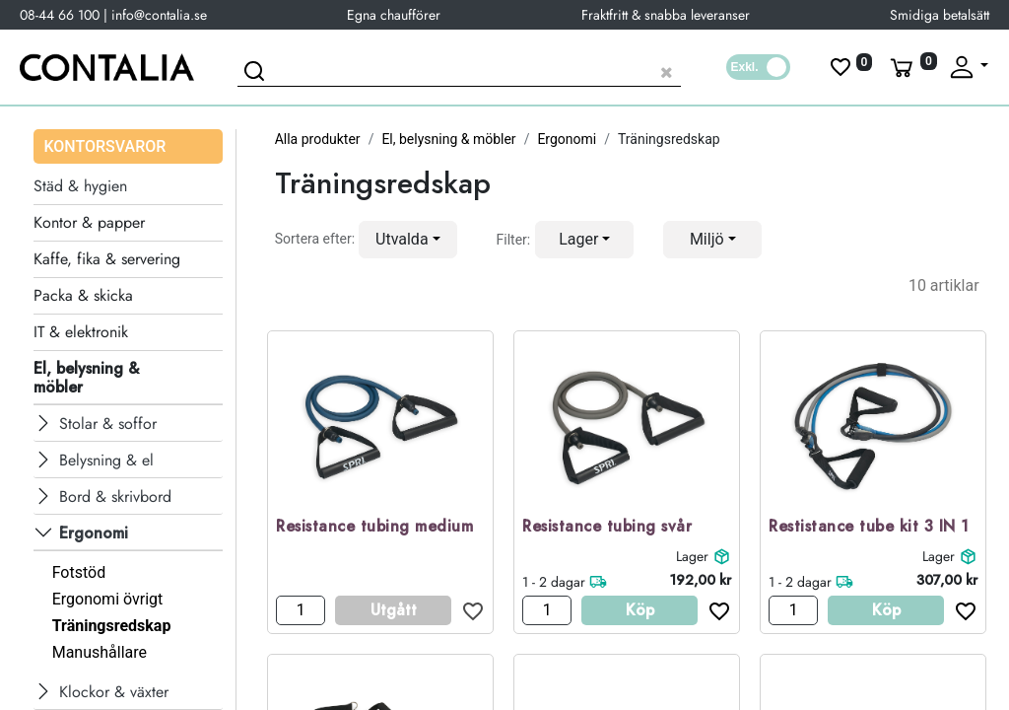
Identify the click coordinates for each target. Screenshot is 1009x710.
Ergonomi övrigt (108, 599)
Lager (692, 556)
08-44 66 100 (60, 15)
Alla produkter (318, 139)
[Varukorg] (911, 67)
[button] (408, 239)
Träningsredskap (111, 625)
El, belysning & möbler (448, 139)
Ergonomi (566, 139)
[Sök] (257, 74)
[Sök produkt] (459, 69)
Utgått (393, 610)
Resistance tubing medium (374, 527)
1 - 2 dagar (553, 582)
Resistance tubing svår (607, 527)
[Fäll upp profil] (967, 67)
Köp (640, 610)
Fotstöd (79, 572)
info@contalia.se (159, 15)
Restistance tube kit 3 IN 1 (869, 527)
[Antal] (300, 610)
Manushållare (99, 652)
